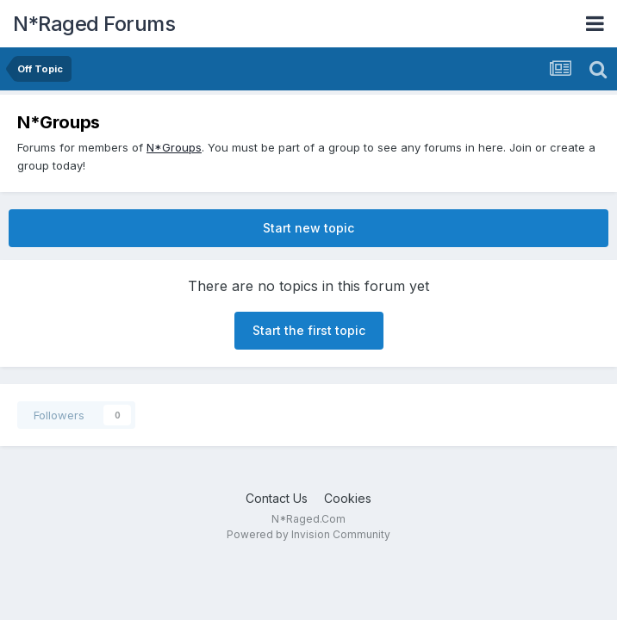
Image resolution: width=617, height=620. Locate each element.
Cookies (347, 498)
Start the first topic (308, 330)
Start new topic (308, 227)
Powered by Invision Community (308, 534)
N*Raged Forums (94, 23)
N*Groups (174, 147)
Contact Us (277, 498)
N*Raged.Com (308, 518)
